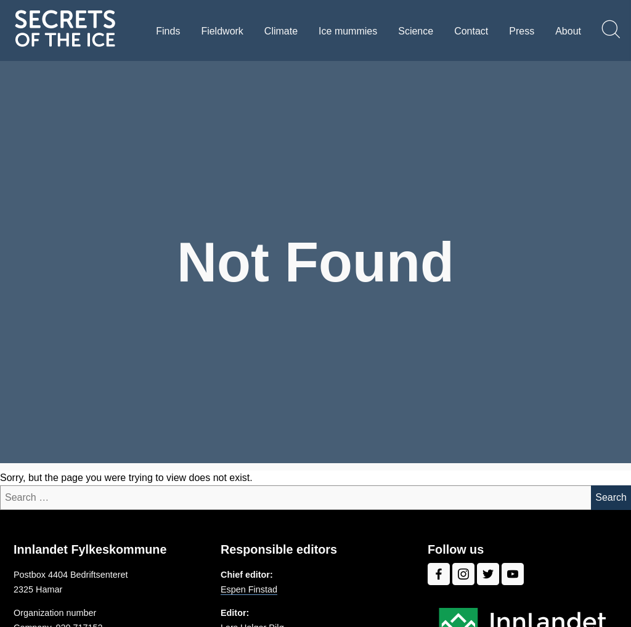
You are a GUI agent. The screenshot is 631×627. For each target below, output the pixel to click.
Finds (168, 31)
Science (415, 31)
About (568, 31)
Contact (471, 31)
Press (521, 31)
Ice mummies (348, 31)
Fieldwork (222, 31)
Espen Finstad (249, 589)
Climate (281, 31)
